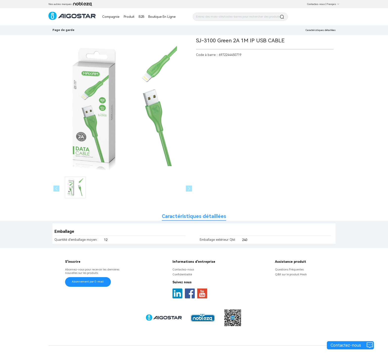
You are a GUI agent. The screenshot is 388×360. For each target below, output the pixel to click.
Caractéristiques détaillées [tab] (194, 216)
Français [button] (333, 4)
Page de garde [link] (63, 30)
